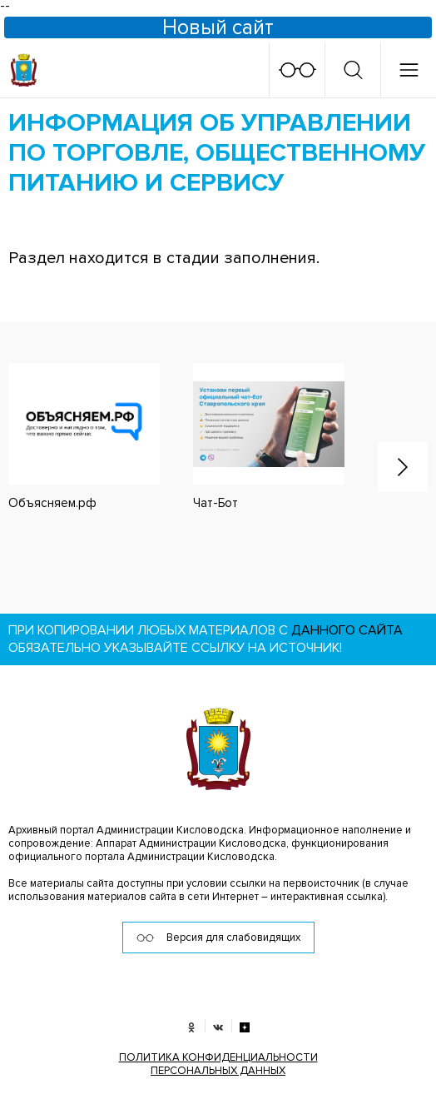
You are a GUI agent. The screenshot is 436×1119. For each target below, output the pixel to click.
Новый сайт (218, 27)
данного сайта (347, 630)
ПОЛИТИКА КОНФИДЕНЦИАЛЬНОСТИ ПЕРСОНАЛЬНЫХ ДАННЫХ (218, 1064)
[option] (252, 437)
